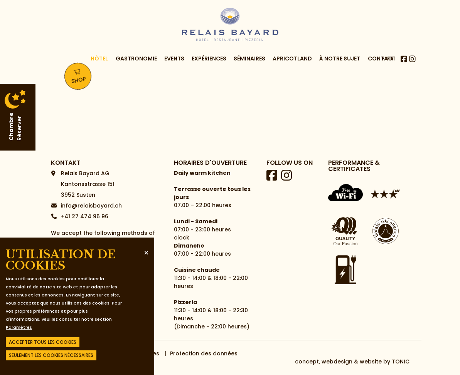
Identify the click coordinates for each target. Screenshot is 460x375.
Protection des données (204, 353)
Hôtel (99, 66)
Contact (382, 66)
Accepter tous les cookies (42, 342)
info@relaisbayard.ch (91, 205)
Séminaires (249, 66)
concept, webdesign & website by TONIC (352, 361)
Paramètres (19, 327)
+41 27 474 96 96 (84, 216)
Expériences (209, 66)
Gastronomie (136, 66)
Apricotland (292, 66)
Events (174, 66)
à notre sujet (339, 66)
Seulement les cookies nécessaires (51, 355)
